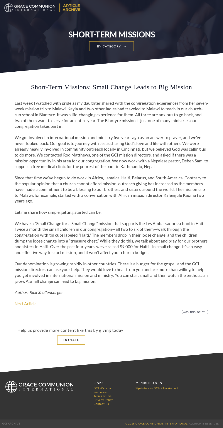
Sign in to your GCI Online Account (156, 388)
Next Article (26, 303)
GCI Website (102, 388)
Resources (101, 392)
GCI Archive (11, 423)
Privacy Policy (103, 400)
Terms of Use (103, 396)
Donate (71, 340)
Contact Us (101, 404)
